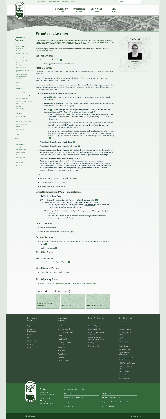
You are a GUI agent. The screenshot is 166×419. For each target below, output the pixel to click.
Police (17, 139)
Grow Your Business (96, 9)
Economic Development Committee (96, 333)
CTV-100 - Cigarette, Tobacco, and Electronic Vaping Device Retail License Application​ (67, 200)
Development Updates (22, 65)
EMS (16, 85)
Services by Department (61, 9)
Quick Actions (41, 1)
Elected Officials (124, 346)
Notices (18, 106)
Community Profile (94, 329)
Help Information (124, 378)
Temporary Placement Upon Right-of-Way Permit (54, 262)
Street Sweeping (21, 116)
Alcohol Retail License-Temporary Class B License (56, 142)
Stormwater (19, 132)
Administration (124, 326)
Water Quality (20, 109)
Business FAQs (93, 326)
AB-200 (46, 110)
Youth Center (62, 354)
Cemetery (19, 119)
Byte (140, 416)
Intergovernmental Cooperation (21, 77)
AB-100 (46, 97)
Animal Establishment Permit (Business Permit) (55, 232)
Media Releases (20, 157)
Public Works (19, 113)
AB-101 (46, 103)
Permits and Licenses (22, 51)
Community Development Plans (23, 61)
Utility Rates (19, 103)
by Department (32, 319)
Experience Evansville (79, 9)
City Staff (122, 338)
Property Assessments (22, 53)
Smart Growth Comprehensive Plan (24, 70)
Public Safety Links (21, 160)
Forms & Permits (21, 144)
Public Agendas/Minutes (127, 363)
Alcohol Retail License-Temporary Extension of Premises (58, 146)
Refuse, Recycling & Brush (23, 121)
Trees (17, 134)
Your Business (96, 318)
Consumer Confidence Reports (25, 96)
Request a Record (21, 149)
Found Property (20, 152)
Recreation (61, 351)
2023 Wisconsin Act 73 (60, 114)
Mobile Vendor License (47, 248)
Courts (17, 82)
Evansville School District (66, 332)
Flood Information (21, 67)
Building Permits (93, 343)
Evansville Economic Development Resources (96, 339)
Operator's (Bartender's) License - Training (53, 182)
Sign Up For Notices (68, 1)
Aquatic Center (63, 326)
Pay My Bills (62, 347)
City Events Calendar (64, 329)
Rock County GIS (93, 346)
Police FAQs (19, 162)
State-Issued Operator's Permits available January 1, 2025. (59, 158)
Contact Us (19, 165)
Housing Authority (64, 361)
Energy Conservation (22, 98)
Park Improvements (125, 329)
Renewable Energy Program (24, 101)
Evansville (63, 319)
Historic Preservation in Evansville (65, 343)
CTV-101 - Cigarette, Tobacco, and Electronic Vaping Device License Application (69, 202)
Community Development (23, 58)
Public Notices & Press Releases (126, 367)
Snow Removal (20, 129)
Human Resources (125, 349)
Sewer (18, 126)
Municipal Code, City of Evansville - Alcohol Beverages (57, 178)
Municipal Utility (20, 93)
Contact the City (124, 372)
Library (60, 336)
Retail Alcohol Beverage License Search (52, 186)
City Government (113, 9)
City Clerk (18, 44)
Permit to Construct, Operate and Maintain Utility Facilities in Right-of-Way (66, 283)
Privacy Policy (123, 375)
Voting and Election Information (22, 47)
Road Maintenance (21, 124)
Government (125, 318)
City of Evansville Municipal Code (124, 354)
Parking (18, 147)
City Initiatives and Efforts (125, 333)
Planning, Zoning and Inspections (126, 359)
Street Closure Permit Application (53, 272)
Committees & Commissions (123, 342)
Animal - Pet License (46, 228)
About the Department (23, 142)
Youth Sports (62, 357)
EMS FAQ (19, 88)
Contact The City (54, 1)
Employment (20, 155)
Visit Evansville (63, 339)
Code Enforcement (21, 74)
